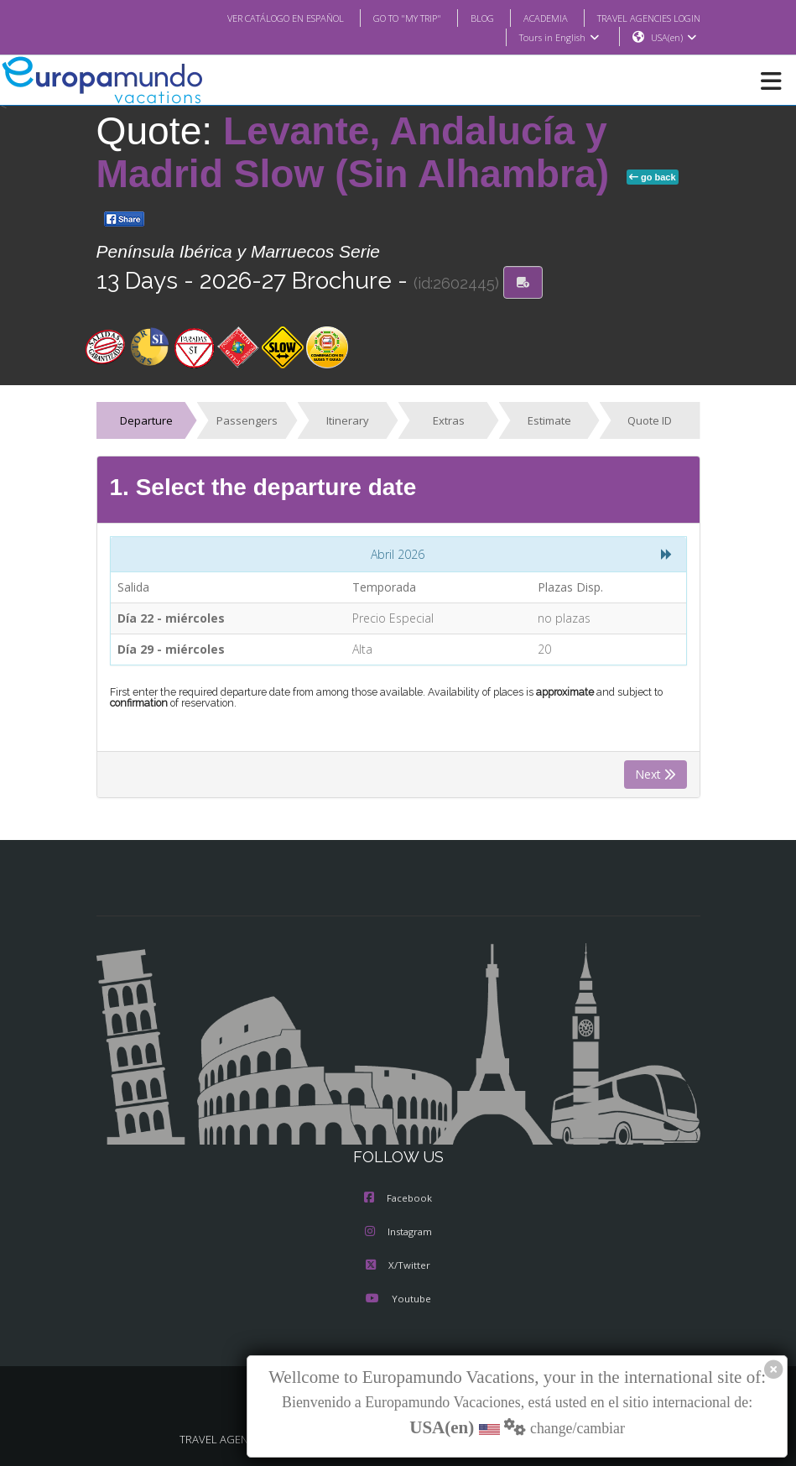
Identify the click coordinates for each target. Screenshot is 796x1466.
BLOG (465, 18)
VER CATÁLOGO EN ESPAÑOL (251, 18)
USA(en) (673, 38)
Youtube (397, 1300)
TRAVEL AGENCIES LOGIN (642, 18)
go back (652, 178)
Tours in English (558, 38)
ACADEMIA (530, 18)
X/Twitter (398, 1266)
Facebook (398, 1199)
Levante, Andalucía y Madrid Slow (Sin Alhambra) (358, 153)
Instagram (398, 1233)
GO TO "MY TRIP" (384, 18)
